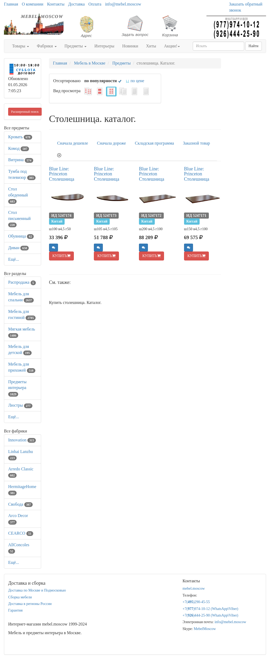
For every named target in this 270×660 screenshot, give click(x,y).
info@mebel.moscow (123, 4)
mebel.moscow (193, 588)
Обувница (21, 236)
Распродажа (22, 282)
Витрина (20, 159)
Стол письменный (19, 218)
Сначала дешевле (72, 143)
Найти (253, 46)
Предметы (76, 46)
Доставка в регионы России (30, 604)
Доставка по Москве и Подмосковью (37, 590)
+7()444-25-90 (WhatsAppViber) (210, 615)
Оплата (94, 4)
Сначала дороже (111, 143)
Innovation (22, 440)
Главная (11, 4)
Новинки (130, 46)
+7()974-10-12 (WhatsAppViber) (210, 609)
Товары (20, 46)
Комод (18, 148)
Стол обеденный (18, 195)
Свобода (20, 504)
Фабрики (47, 46)
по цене (135, 80)
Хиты (151, 46)
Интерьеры (104, 46)
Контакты (55, 4)
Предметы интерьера (17, 388)
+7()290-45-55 (196, 602)
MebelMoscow (205, 629)
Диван (18, 247)
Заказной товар (196, 143)
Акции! (172, 46)
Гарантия (15, 610)
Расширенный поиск (25, 112)
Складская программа (154, 143)
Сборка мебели (20, 597)
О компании (33, 4)
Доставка (76, 4)
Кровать (20, 137)
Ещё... (13, 259)
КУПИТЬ (61, 256)
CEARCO (20, 533)
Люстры (20, 405)
